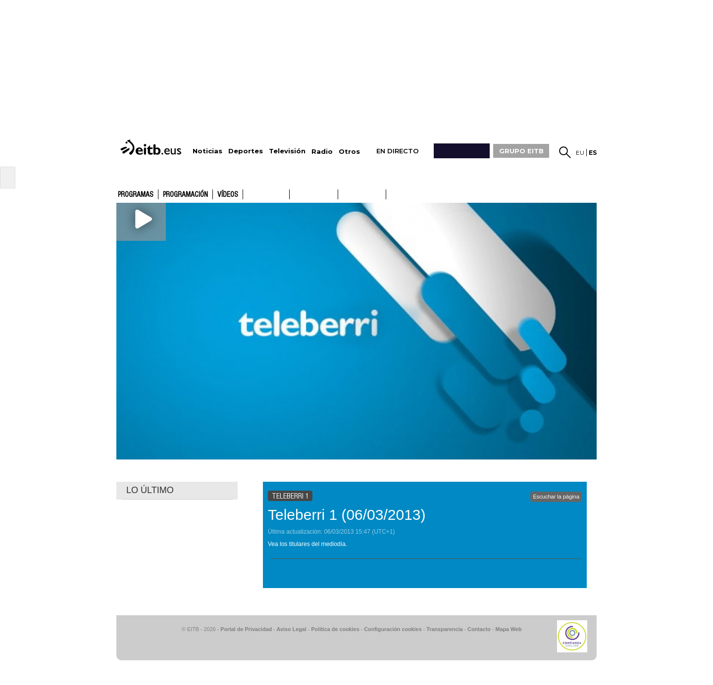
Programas (135, 195)
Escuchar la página (556, 497)
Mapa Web (508, 629)
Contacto (479, 629)
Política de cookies (335, 629)
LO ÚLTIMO (150, 490)
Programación (185, 195)
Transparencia (444, 629)
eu (580, 152)
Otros (349, 151)
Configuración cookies (392, 629)
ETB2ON (390, 193)
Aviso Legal (291, 629)
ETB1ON (342, 193)
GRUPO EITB (521, 151)
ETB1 (266, 194)
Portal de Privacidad (246, 629)
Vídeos (227, 195)
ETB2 (314, 194)
